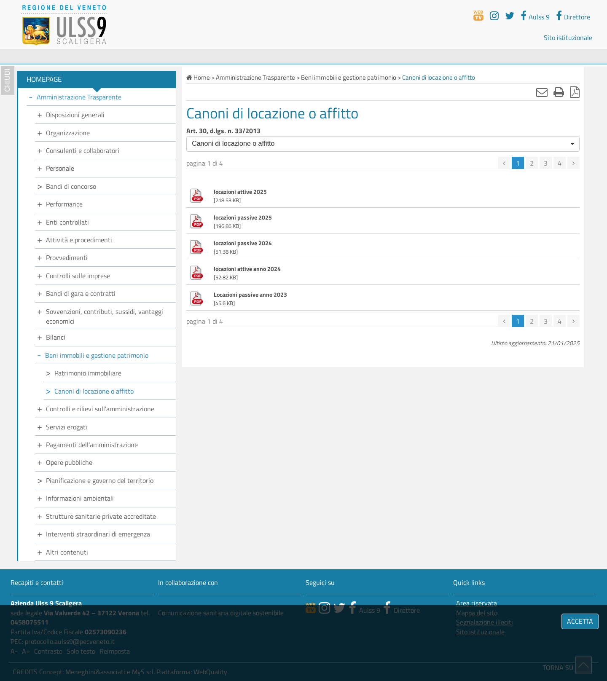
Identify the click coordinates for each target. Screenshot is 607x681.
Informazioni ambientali (80, 498)
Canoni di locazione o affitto (94, 391)
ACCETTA (580, 621)
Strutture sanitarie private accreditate (101, 516)
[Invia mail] (542, 92)
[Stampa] (558, 92)
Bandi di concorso (71, 186)
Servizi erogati (66, 427)
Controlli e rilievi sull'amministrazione (100, 409)
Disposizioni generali (75, 115)
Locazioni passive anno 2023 (250, 294)
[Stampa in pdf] (575, 92)
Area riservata (476, 603)
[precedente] (504, 163)
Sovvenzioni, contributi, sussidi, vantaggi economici (104, 316)
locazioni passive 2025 (243, 217)
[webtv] (478, 15)
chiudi (7, 80)
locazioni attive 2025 (240, 191)
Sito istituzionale (568, 37)
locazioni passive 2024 (243, 243)
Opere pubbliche (69, 462)
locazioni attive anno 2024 (247, 268)
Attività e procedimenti (79, 240)
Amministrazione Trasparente (79, 97)
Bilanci (55, 337)
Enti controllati (67, 222)
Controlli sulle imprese (78, 276)
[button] (383, 144)
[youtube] (494, 15)
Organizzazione (68, 133)
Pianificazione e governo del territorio (99, 480)
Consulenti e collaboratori (82, 150)
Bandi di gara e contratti (80, 293)
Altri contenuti (67, 552)
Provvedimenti (67, 257)
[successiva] (573, 163)
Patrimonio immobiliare (87, 373)
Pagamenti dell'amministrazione (92, 445)
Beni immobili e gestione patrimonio (96, 355)
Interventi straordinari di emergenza (98, 534)
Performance (64, 204)
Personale (60, 168)
